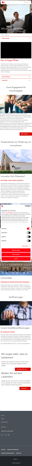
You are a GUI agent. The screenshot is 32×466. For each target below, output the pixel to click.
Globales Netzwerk (4, 422)
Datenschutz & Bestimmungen (12, 449)
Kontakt (2, 418)
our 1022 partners (9, 212)
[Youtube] (6, 434)
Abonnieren (24, 388)
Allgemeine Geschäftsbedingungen (7, 453)
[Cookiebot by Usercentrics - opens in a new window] (25, 206)
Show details (25, 246)
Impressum (3, 449)
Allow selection (16, 254)
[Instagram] (8, 434)
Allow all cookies (16, 250)
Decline (16, 258)
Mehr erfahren (24, 133)
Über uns (2, 415)
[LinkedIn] (2, 434)
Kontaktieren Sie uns (22, 369)
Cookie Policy (18, 453)
